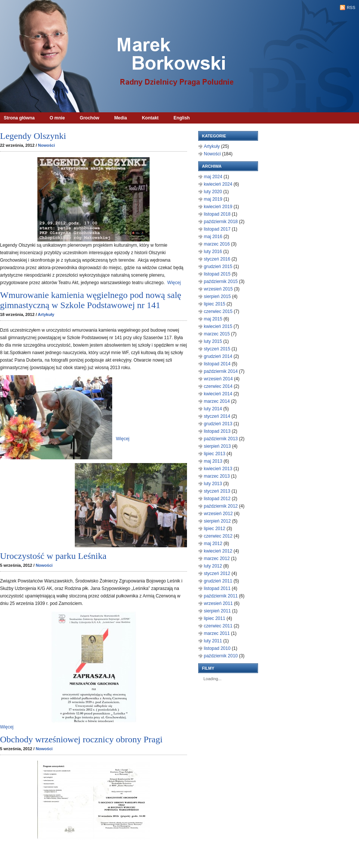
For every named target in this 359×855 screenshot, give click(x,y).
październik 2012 (221, 506)
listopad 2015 (217, 274)
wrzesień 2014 (218, 378)
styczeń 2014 (217, 416)
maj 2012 (213, 543)
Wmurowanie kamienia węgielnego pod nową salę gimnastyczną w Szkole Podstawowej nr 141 (90, 300)
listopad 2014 (217, 363)
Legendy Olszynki (33, 136)
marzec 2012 (217, 558)
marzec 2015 (217, 334)
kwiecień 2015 (218, 326)
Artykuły (46, 314)
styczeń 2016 (217, 259)
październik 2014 (221, 371)
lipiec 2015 (214, 304)
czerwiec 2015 (218, 311)
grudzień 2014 (218, 356)
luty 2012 (213, 566)
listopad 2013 (217, 431)
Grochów (89, 118)
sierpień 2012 (217, 521)
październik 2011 (221, 596)
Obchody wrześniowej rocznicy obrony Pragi (81, 739)
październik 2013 (221, 438)
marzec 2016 (217, 244)
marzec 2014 (217, 401)
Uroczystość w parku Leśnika (53, 556)
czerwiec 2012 (218, 536)
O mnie (57, 118)
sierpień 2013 (217, 446)
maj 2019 (213, 199)
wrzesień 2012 (218, 513)
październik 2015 (221, 281)
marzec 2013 (217, 476)
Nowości (46, 145)
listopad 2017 (217, 229)
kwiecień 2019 (218, 206)
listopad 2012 (217, 498)
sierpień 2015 (217, 296)
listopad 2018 (217, 214)
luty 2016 (213, 251)
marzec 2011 (217, 633)
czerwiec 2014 (218, 386)
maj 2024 (213, 176)
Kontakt (150, 118)
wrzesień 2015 (218, 289)
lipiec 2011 (214, 618)
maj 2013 (213, 461)
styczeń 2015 (217, 349)
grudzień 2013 (218, 423)
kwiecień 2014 (218, 393)
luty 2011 (213, 640)
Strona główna (19, 118)
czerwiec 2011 (218, 626)
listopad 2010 (217, 648)
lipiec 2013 (214, 453)
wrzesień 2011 (218, 603)
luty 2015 (213, 341)
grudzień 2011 (218, 581)
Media (120, 118)
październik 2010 (221, 655)
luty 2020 (213, 191)
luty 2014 (213, 408)
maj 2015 (213, 319)
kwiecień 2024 (218, 184)
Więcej (174, 282)
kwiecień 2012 (218, 551)
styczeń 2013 (217, 491)
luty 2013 (213, 483)
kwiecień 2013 (218, 468)
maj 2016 (213, 236)
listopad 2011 (217, 588)
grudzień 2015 (218, 266)
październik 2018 (221, 221)
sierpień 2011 (217, 611)
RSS (351, 7)
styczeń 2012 (217, 573)
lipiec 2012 (214, 528)
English (182, 118)
